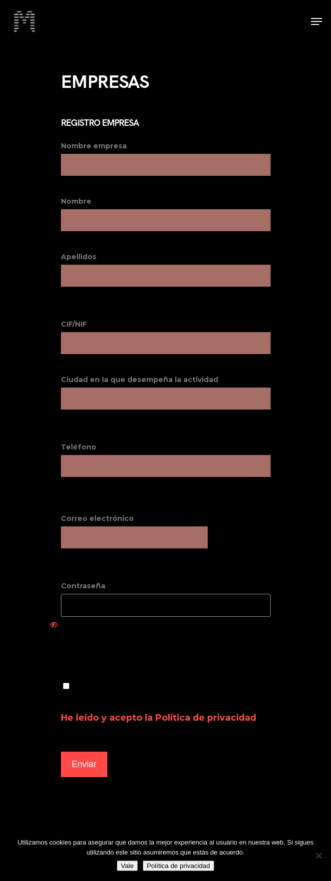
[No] (319, 856)
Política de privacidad (205, 717)
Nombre (166, 214)
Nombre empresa (166, 158)
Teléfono (166, 459)
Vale (127, 866)
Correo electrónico (97, 518)
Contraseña (166, 607)
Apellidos (166, 269)
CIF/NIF (166, 337)
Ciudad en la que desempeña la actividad (166, 392)
